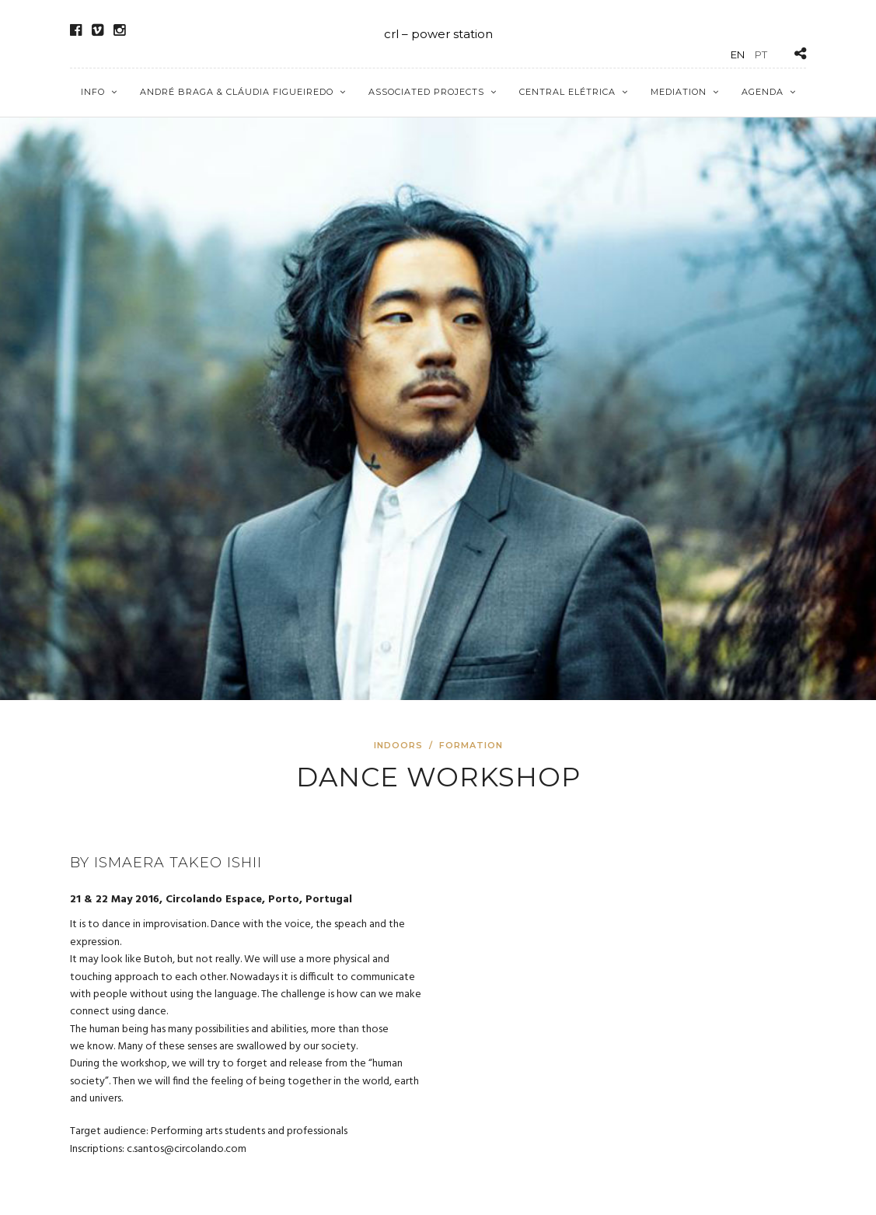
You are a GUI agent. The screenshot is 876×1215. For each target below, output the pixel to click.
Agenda (763, 91)
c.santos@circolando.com (186, 1149)
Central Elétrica (567, 91)
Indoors (398, 745)
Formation (471, 745)
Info (93, 91)
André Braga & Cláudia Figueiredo (236, 91)
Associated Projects (426, 91)
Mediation (679, 91)
